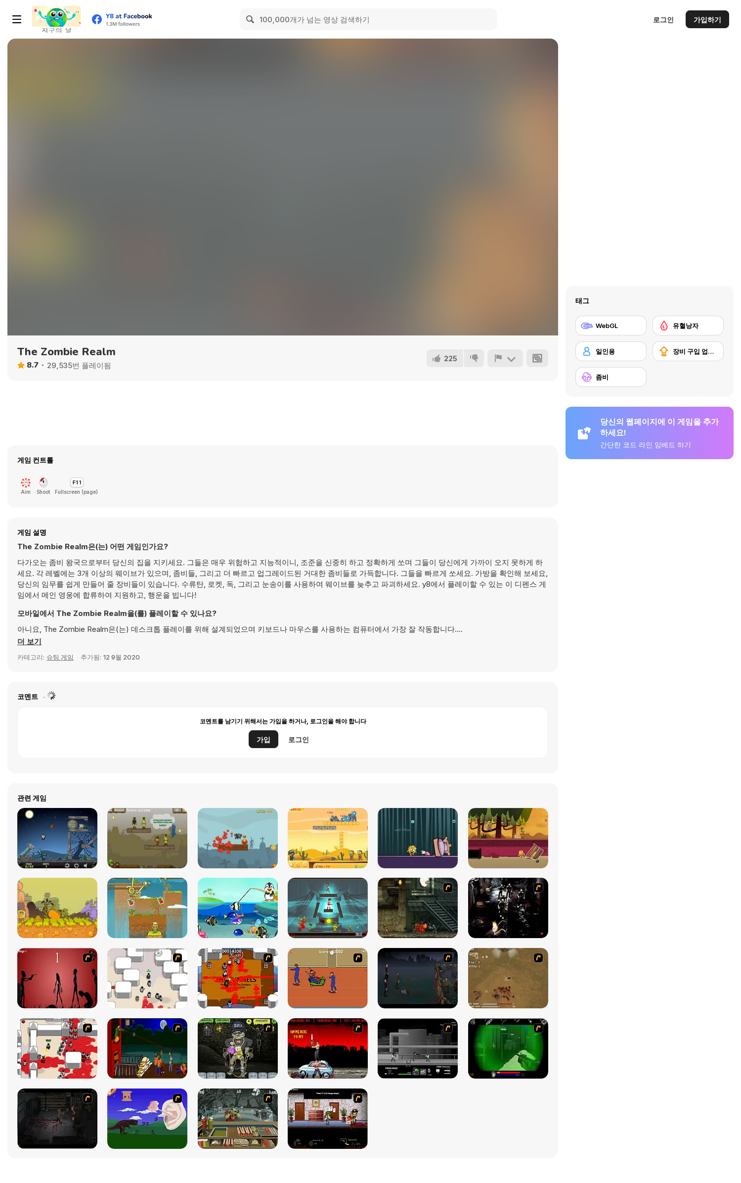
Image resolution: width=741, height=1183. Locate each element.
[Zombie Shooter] (328, 838)
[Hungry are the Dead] (147, 1048)
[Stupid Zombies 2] (328, 908)
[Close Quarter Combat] (418, 1048)
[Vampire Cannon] (57, 838)
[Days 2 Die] (328, 1118)
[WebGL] (611, 325)
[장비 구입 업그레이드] (688, 351)
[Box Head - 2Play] (57, 1048)
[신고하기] (505, 358)
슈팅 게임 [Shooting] (60, 657)
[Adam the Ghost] (418, 838)
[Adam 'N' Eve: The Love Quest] (508, 838)
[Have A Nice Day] (147, 1118)
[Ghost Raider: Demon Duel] (508, 908)
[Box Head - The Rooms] (238, 978)
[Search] (251, 19)
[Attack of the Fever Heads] (328, 978)
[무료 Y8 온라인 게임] (56, 19)
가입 (263, 739)
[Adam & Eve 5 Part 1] (57, 908)
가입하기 (707, 19)
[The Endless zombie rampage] (508, 978)
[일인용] (611, 351)
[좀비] (611, 377)
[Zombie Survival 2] (418, 908)
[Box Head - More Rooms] (147, 978)
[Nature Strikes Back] (147, 838)
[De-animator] (57, 978)
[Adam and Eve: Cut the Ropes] (147, 908)
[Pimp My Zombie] (238, 1048)
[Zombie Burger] (238, 1118)
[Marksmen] (508, 1048)
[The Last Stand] (418, 978)
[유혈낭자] (688, 325)
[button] (29, 641)
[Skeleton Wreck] (238, 838)
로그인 (663, 19)
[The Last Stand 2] (57, 1118)
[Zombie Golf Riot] (328, 1048)
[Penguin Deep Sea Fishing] (238, 908)
